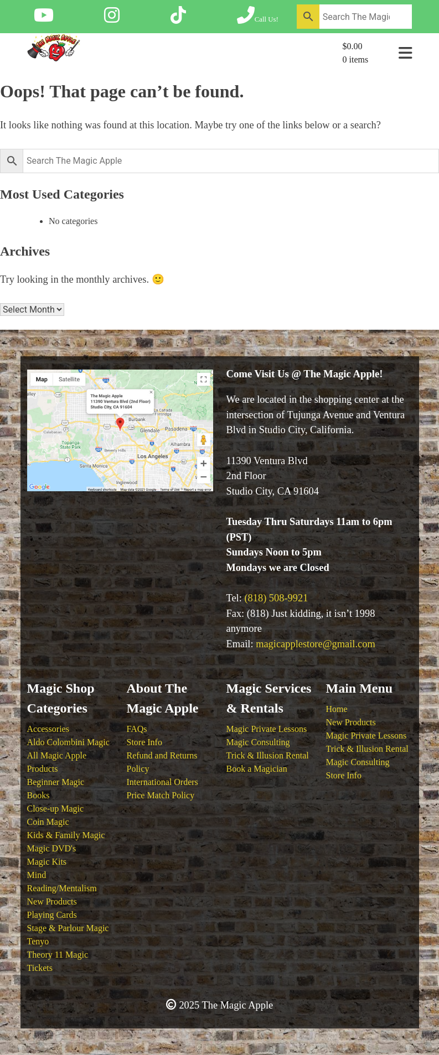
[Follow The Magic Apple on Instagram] (112, 18)
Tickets (40, 968)
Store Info (144, 742)
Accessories (48, 729)
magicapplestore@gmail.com (315, 643)
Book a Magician (256, 768)
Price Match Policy (161, 795)
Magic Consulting (258, 742)
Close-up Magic (55, 808)
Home (337, 709)
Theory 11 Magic (57, 954)
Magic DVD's (51, 848)
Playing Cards (52, 914)
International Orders (162, 782)
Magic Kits (47, 861)
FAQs (137, 729)
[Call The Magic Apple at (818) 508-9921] (257, 18)
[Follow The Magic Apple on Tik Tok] (178, 18)
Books (38, 795)
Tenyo (38, 941)
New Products (52, 901)
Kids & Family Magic (66, 835)
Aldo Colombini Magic (68, 742)
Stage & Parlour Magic (68, 928)
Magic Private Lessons (266, 729)
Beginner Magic (56, 782)
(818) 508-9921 (276, 598)
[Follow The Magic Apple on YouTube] (44, 18)
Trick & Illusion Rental (267, 755)
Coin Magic (48, 822)
